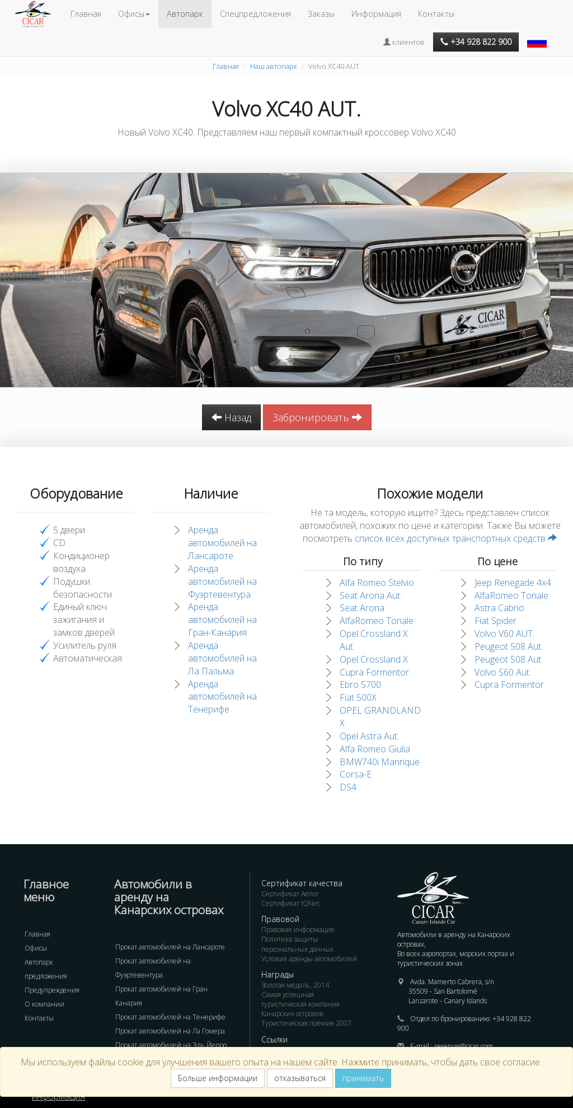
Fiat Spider (495, 620)
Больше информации (217, 1078)
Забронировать (317, 417)
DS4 (348, 787)
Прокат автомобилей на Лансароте (170, 947)
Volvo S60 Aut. (503, 672)
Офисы (36, 948)
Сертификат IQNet (290, 903)
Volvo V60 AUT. (504, 633)
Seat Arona (362, 608)
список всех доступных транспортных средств (456, 538)
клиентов (404, 42)
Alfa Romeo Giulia (375, 749)
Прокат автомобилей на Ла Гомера (170, 1031)
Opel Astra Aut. (369, 736)
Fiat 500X (358, 697)
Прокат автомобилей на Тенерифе (170, 1017)
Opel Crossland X (374, 659)
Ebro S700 (360, 684)
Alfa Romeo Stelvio (377, 582)
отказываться (300, 1078)
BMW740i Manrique (380, 762)
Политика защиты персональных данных (297, 943)
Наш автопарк (273, 66)
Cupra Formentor (374, 672)
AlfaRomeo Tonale (377, 620)
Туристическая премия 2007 (306, 1023)
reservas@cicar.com (463, 1046)
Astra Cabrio (499, 608)
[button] (538, 36)
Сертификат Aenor (290, 893)
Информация (376, 13)
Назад (231, 417)
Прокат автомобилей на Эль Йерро (171, 1045)
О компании (44, 1004)
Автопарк (185, 13)
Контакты (436, 13)
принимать (363, 1078)
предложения (46, 976)
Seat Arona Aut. (371, 595)
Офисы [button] (134, 13)
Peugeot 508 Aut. (509, 646)
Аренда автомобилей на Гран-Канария (222, 619)
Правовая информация (297, 929)
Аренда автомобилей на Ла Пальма (222, 658)
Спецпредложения (255, 13)
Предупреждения (52, 990)
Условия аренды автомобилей (309, 958)
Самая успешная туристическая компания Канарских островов (300, 1004)
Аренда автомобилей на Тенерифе (222, 697)
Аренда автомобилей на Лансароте (222, 543)
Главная (86, 13)
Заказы (321, 13)
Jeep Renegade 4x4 (513, 582)
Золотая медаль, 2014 (295, 985)
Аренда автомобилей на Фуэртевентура (222, 581)
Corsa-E (356, 774)
